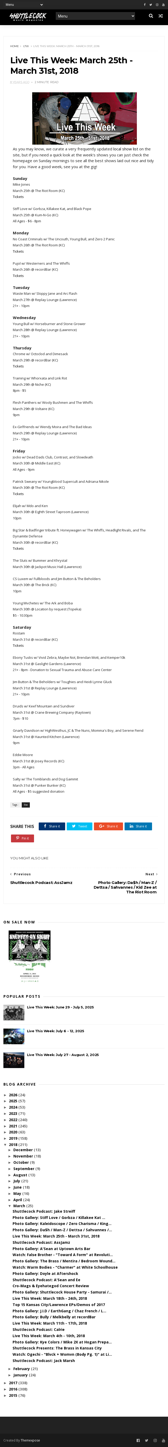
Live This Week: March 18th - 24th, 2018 (50, 1298)
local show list (125, 148)
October (21, 1162)
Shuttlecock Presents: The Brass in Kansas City (57, 1348)
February (22, 1368)
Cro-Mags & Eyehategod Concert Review (51, 1285)
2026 (13, 1094)
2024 (13, 1107)
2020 (13, 1132)
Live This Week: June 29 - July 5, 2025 (60, 1007)
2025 (13, 1100)
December (23, 1149)
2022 (13, 1119)
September (24, 1168)
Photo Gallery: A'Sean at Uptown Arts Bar (51, 1248)
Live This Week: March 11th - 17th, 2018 (50, 1323)
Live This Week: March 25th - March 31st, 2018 (56, 1236)
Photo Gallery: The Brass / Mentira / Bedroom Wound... (64, 1260)
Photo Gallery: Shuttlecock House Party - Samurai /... (62, 1292)
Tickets (18, 196)
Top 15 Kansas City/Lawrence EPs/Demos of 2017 (59, 1304)
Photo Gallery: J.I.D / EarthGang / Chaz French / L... (59, 1310)
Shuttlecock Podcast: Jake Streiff (44, 1211)
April (18, 1199)
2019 (13, 1138)
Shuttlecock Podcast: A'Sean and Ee (46, 1279)
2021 (13, 1125)
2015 (13, 1395)
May (17, 1193)
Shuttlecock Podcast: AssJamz (41, 1242)
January (21, 1374)
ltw (26, 46)
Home (14, 46)
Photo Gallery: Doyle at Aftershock (45, 1273)
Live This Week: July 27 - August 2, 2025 (63, 1055)
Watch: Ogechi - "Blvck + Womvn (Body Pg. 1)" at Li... (62, 1354)
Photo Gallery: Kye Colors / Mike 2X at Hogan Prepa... (62, 1342)
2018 (13, 1144)
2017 (13, 1382)
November (23, 1156)
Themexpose (30, 1440)
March (19, 1205)
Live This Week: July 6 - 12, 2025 (55, 1031)
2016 (13, 1389)
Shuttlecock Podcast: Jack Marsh (44, 1360)
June (18, 1187)
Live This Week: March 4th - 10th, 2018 (49, 1335)
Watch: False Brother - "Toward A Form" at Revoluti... (63, 1254)
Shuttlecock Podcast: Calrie (39, 1329)
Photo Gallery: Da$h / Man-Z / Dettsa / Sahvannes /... (62, 1229)
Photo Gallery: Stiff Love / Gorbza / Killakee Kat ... (59, 1217)
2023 (13, 1113)
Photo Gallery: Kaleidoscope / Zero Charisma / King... (62, 1223)
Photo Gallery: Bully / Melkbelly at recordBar (54, 1316)
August (20, 1174)
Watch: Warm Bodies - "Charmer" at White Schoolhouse (65, 1267)
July (17, 1180)
